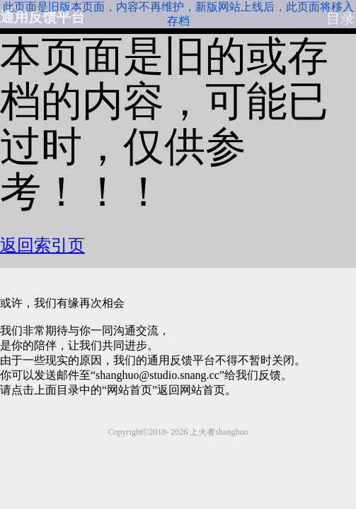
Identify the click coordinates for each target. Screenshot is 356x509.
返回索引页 (40, 246)
